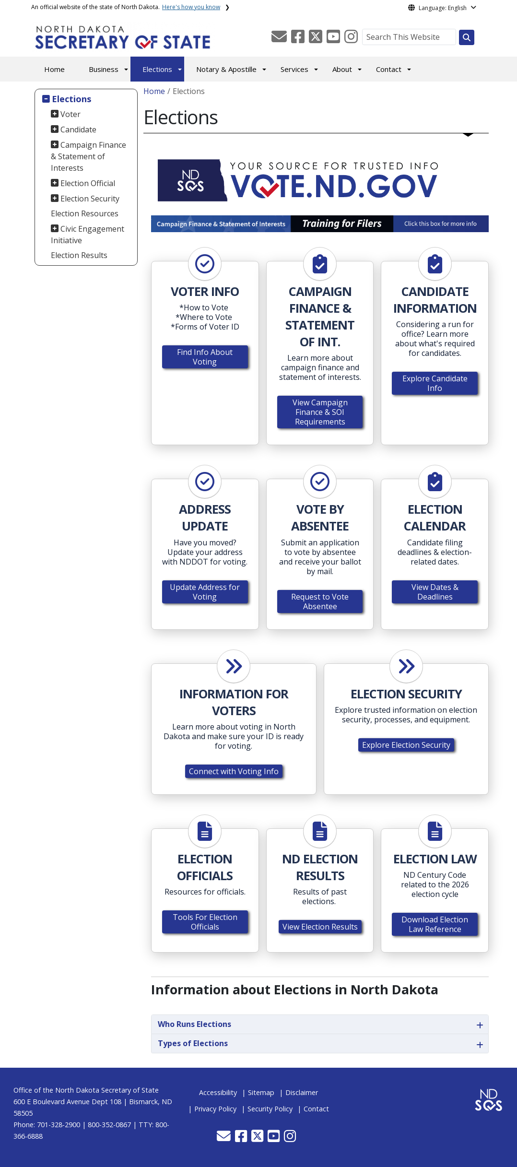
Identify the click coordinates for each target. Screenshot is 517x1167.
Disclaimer (301, 1092)
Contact (388, 69)
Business (103, 69)
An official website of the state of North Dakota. (125, 7)
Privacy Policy (215, 1108)
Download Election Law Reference (434, 924)
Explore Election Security (406, 745)
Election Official (87, 183)
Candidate (78, 129)
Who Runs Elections (194, 1024)
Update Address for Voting (205, 592)
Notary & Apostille (226, 69)
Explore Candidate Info (435, 383)
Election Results (79, 255)
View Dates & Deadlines (434, 592)
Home (54, 69)
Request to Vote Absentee (320, 601)
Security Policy (270, 1108)
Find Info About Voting (205, 357)
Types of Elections (193, 1043)
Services (294, 69)
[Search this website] (466, 37)
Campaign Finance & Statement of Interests (89, 156)
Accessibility (218, 1092)
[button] (280, 39)
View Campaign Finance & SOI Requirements (320, 412)
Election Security (89, 198)
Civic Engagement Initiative (88, 235)
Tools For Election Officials (205, 922)
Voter (70, 114)
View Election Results (320, 926)
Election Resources (84, 213)
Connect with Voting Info (234, 771)
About (342, 69)
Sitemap (261, 1092)
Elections (157, 69)
